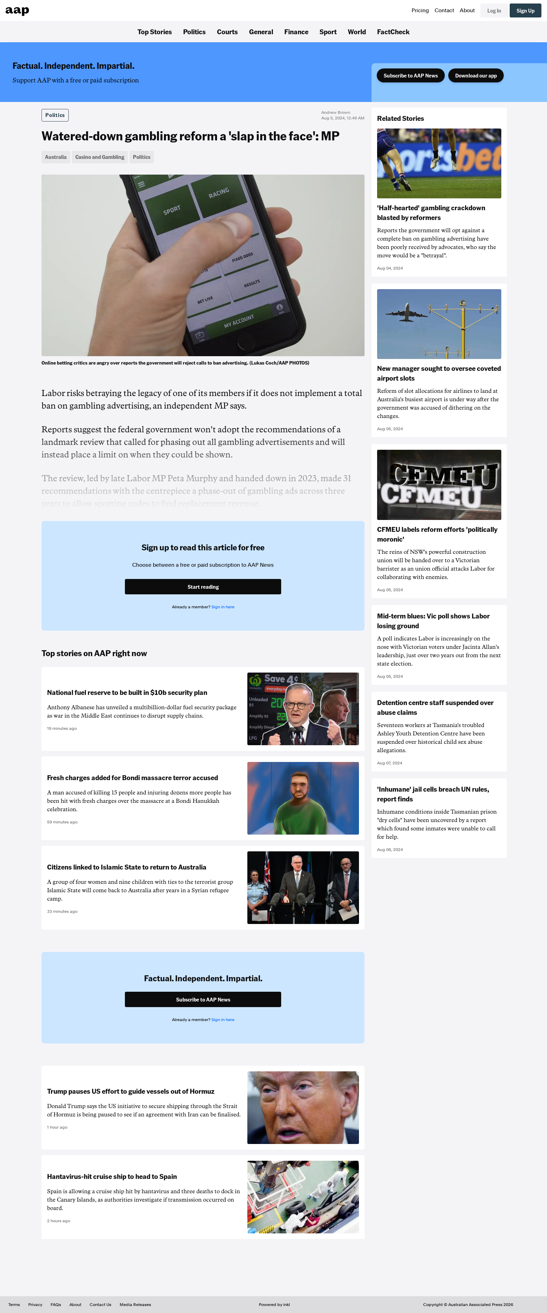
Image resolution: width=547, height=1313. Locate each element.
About (467, 10)
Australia (56, 156)
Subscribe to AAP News (411, 75)
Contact (444, 10)
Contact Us (100, 1304)
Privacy (35, 1304)
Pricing (420, 10)
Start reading (203, 586)
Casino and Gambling (99, 156)
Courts (227, 31)
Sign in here (222, 606)
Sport (328, 31)
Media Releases (135, 1304)
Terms (14, 1304)
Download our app (476, 75)
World (357, 31)
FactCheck (393, 31)
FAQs (56, 1304)
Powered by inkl (274, 1304)
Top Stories (154, 31)
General (261, 31)
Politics (194, 31)
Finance (296, 31)
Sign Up (525, 10)
